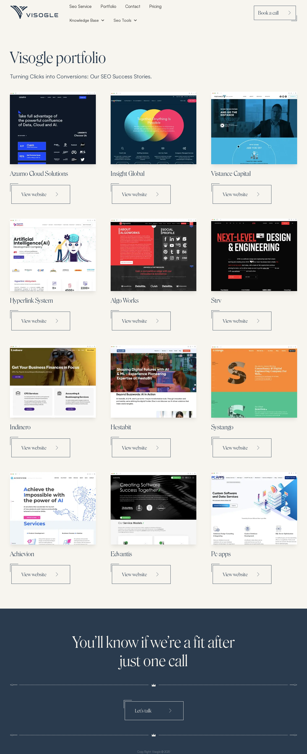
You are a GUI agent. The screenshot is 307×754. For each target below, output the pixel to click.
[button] (125, 20)
